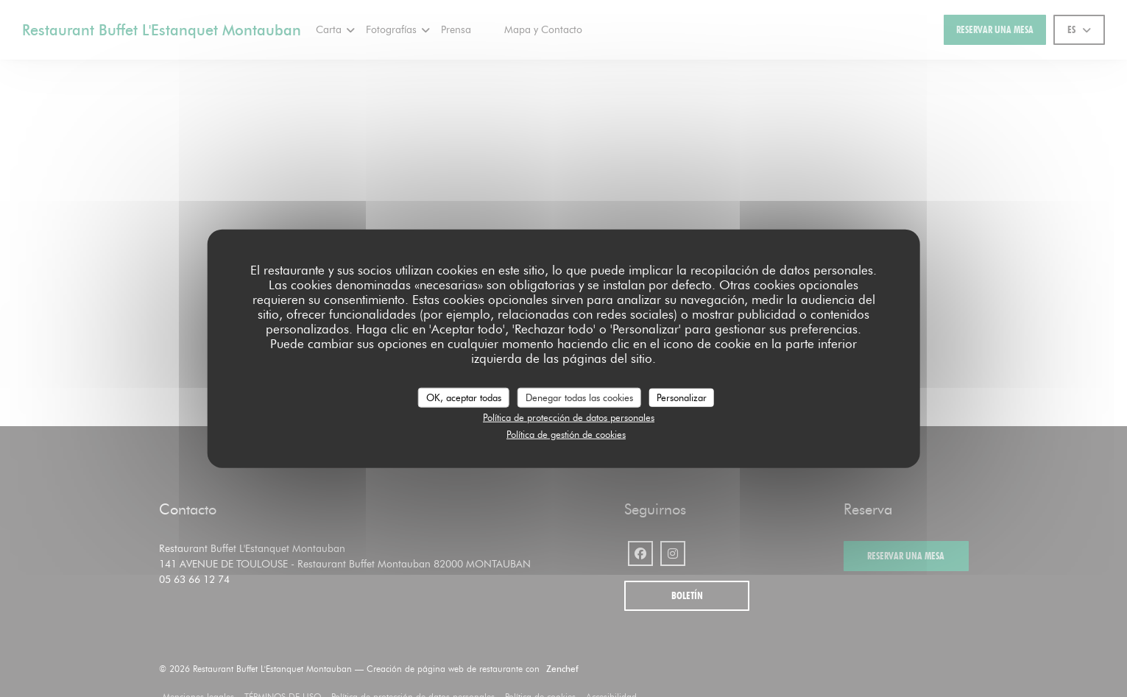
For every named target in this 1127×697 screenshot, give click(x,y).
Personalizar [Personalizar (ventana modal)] (682, 397)
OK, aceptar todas (463, 397)
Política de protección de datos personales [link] (568, 417)
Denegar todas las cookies (579, 397)
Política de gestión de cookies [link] (566, 433)
